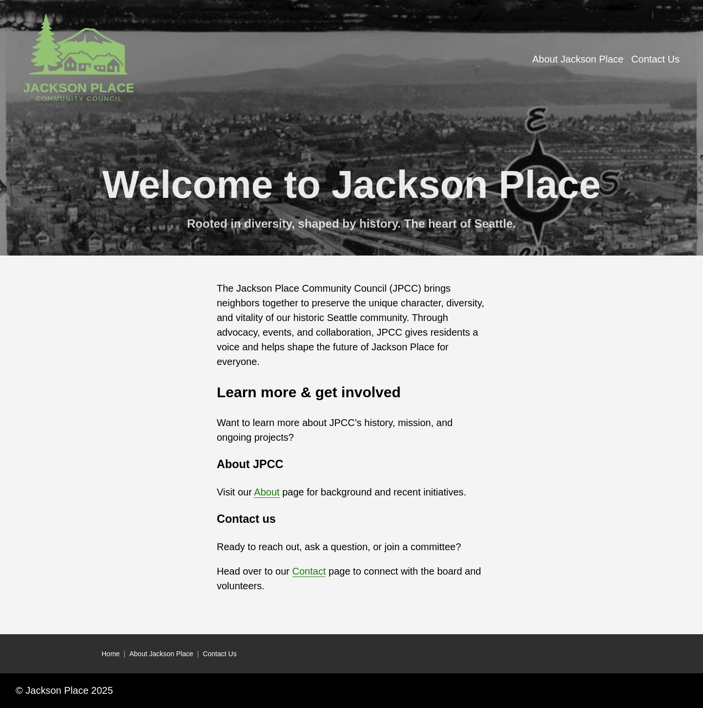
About (266, 492)
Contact (309, 571)
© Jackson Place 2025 (64, 690)
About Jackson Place (161, 654)
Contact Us (219, 654)
